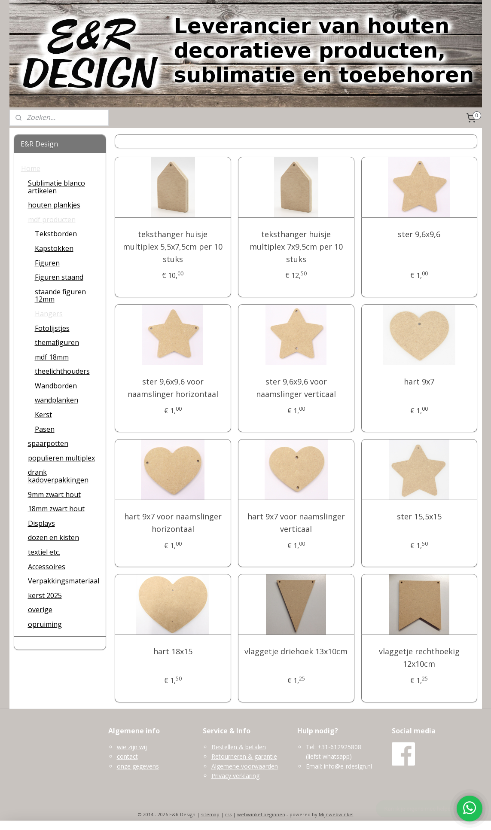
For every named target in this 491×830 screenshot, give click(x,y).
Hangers (49, 313)
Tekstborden (56, 233)
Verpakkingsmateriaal (63, 581)
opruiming (45, 624)
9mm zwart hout (54, 494)
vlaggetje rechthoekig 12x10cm (419, 657)
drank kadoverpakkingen (58, 476)
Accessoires (46, 566)
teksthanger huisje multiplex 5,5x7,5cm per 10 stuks (173, 246)
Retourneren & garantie (244, 756)
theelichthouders (62, 371)
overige (40, 609)
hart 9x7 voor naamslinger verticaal (296, 522)
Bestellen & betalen (238, 747)
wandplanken (56, 400)
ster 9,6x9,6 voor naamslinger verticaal (296, 387)
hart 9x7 (419, 381)
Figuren (47, 263)
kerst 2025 (45, 595)
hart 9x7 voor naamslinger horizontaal (173, 522)
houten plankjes (54, 205)
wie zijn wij (132, 747)
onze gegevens (138, 766)
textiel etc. (44, 552)
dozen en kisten (53, 537)
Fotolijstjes (52, 328)
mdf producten (52, 219)
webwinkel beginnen (261, 814)
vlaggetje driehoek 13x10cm (296, 651)
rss (228, 814)
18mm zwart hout (56, 508)
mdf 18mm (52, 357)
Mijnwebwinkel (336, 814)
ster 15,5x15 (419, 516)
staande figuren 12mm (60, 295)
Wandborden (56, 386)
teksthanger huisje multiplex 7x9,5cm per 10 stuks (296, 246)
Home (30, 168)
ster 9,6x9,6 (419, 234)
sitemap (210, 814)
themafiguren (57, 342)
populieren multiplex (61, 458)
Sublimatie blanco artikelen (56, 186)
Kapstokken (54, 248)
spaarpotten (48, 443)
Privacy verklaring (235, 776)
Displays (41, 523)
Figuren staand (59, 277)
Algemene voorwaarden (244, 766)
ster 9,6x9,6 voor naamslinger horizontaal (173, 387)
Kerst (43, 414)
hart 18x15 (172, 651)
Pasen (45, 429)
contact (127, 756)
